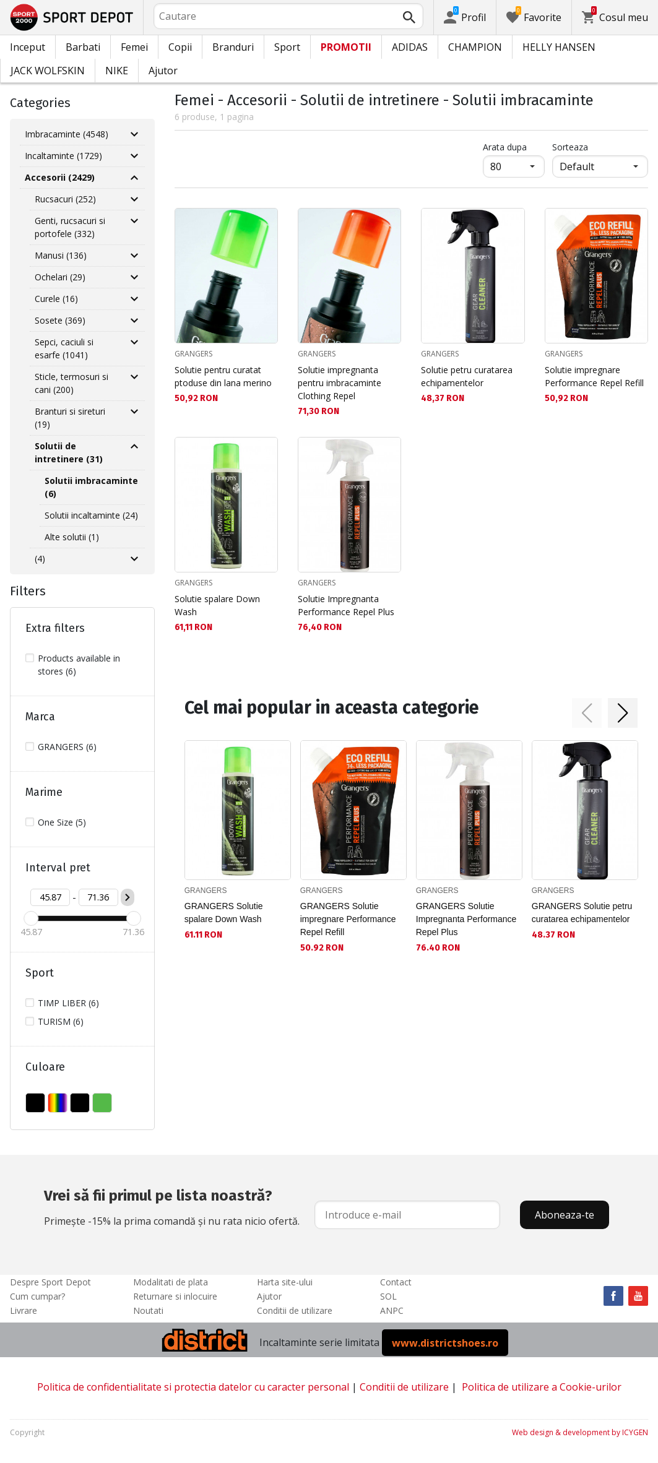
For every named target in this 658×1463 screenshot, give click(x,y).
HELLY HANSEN (558, 47)
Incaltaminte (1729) (63, 156)
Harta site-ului (285, 1282)
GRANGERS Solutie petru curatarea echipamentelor (582, 912)
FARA (35, 1103)
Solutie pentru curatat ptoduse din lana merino (223, 376)
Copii (180, 47)
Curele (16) (56, 298)
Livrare (23, 1310)
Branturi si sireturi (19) (70, 417)
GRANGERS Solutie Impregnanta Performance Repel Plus (466, 919)
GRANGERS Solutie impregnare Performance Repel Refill (348, 919)
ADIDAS (410, 47)
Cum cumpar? (37, 1296)
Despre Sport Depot (50, 1282)
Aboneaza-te (564, 1215)
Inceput (27, 47)
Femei (134, 47)
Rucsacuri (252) (65, 199)
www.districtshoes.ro (445, 1342)
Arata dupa (505, 147)
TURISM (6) (61, 1021)
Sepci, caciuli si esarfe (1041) (64, 348)
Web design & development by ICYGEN (580, 1432)
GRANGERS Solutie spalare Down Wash (223, 912)
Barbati (83, 47)
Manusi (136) (61, 255)
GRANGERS (193, 353)
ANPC (392, 1310)
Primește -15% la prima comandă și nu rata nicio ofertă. (172, 1206)
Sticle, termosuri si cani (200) (71, 383)
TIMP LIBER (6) (68, 1003)
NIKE (116, 70)
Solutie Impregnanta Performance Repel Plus (346, 605)
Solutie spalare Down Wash (217, 605)
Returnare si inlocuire (175, 1296)
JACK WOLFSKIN (48, 70)
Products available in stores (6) (79, 664)
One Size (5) (62, 822)
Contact (396, 1282)
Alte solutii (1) (72, 537)
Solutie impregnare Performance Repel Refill (594, 376)
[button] (586, 712)
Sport (287, 47)
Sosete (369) (60, 320)
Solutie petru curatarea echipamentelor (467, 376)
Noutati (148, 1310)
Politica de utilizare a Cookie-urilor (541, 1387)
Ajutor (163, 70)
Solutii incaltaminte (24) (91, 515)
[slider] (31, 918)
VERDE (102, 1103)
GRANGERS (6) (67, 747)
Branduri (233, 47)
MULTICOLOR (57, 1103)
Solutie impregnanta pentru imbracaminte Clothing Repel (339, 383)
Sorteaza (570, 147)
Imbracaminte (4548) (66, 134)
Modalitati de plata (170, 1282)
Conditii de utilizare (294, 1310)
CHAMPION (475, 47)
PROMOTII (346, 47)
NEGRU (80, 1103)
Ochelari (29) (60, 277)
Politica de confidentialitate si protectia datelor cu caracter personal (193, 1387)
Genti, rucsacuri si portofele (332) (70, 227)
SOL (388, 1296)
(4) (40, 558)
